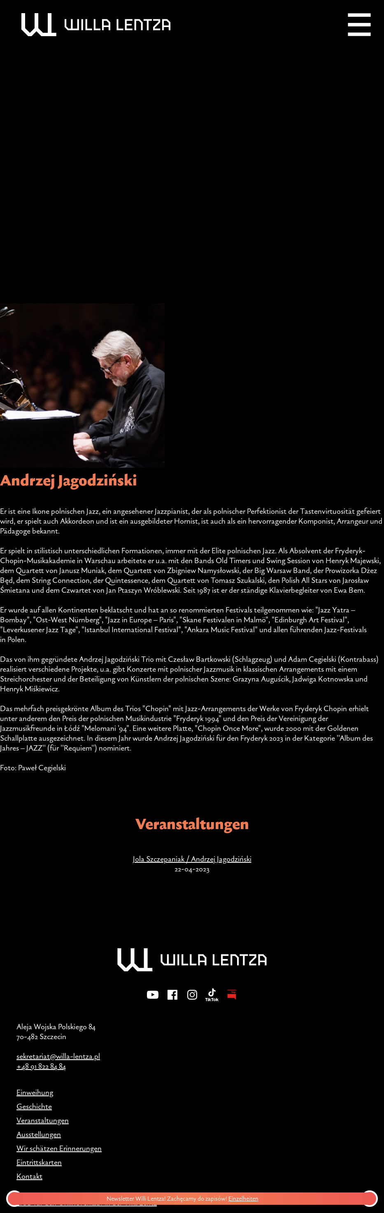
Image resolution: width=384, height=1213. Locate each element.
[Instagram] (192, 1000)
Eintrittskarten (39, 1162)
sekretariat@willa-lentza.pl (58, 1056)
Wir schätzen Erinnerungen (59, 1148)
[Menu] (359, 24)
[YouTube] (153, 1000)
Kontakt (29, 1176)
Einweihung (34, 1092)
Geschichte (34, 1106)
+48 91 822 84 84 (41, 1066)
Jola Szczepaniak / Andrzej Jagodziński (192, 859)
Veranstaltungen (42, 1120)
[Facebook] (172, 1000)
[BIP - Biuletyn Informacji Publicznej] (232, 1000)
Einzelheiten (245, 1198)
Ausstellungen (38, 1134)
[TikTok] (212, 1000)
